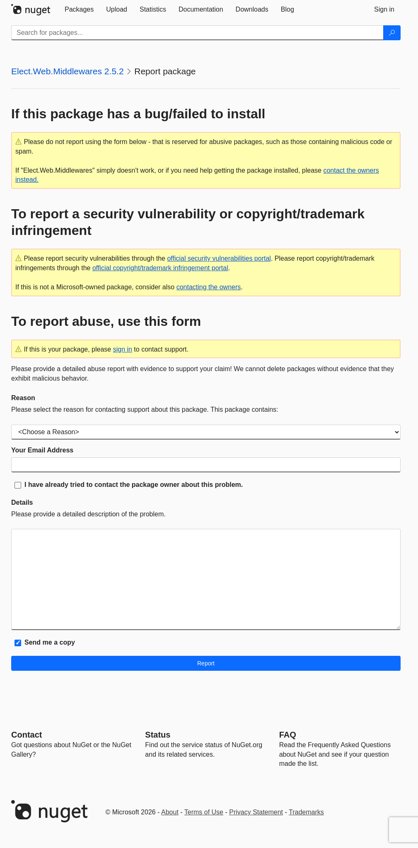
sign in (122, 349)
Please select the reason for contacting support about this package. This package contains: (144, 409)
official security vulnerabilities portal (219, 258)
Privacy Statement (256, 812)
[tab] (79, 9)
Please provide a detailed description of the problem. (88, 514)
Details (22, 502)
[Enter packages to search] (197, 32)
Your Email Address (42, 450)
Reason (23, 397)
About (170, 812)
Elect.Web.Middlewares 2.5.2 (67, 71)
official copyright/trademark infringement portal (160, 267)
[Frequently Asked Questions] (287, 734)
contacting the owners (208, 287)
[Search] (392, 32)
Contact (26, 734)
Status (157, 734)
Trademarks (306, 812)
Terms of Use (203, 812)
